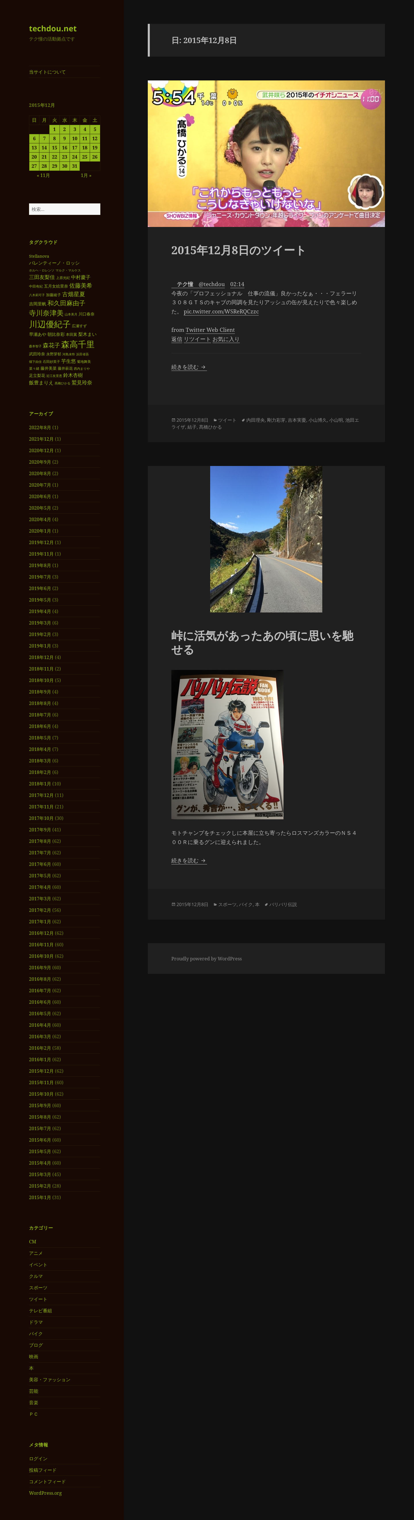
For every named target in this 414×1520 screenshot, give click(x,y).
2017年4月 (40, 887)
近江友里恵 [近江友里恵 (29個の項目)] (54, 375)
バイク (36, 1333)
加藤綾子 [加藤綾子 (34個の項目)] (53, 294)
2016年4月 (40, 1025)
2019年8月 (40, 565)
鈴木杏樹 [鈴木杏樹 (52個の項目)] (73, 375)
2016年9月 (40, 967)
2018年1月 (40, 784)
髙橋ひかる (210, 427)
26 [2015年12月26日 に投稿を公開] (94, 157)
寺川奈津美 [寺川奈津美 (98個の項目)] (46, 312)
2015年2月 (40, 1186)
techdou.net (53, 28)
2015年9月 (40, 1105)
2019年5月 (40, 600)
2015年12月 (41, 1071)
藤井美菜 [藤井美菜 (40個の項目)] (49, 368)
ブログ (36, 1345)
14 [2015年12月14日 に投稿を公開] (44, 148)
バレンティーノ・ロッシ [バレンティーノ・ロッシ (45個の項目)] (54, 263)
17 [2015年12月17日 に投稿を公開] (74, 148)
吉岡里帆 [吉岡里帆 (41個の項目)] (37, 304)
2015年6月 (40, 1140)
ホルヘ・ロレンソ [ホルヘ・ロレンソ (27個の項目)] (41, 270)
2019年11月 (41, 554)
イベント (38, 1264)
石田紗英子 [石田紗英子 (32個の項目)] (51, 361)
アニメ (36, 1253)
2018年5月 (40, 738)
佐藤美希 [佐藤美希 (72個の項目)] (80, 285)
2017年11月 (41, 807)
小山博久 (317, 420)
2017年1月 (40, 921)
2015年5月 (40, 1151)
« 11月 (43, 175)
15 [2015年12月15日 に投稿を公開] (54, 148)
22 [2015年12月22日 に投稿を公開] (54, 157)
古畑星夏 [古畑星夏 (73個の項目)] (73, 294)
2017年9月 (40, 830)
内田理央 (255, 420)
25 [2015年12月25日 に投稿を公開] (84, 157)
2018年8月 (40, 703)
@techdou (198, 284)
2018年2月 (40, 772)
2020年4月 (40, 519)
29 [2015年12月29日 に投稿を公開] (54, 166)
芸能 (33, 1391)
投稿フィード (43, 1470)
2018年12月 (41, 657)
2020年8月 (40, 473)
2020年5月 (40, 508)
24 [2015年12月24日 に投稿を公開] (74, 157)
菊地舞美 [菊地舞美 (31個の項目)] (84, 361)
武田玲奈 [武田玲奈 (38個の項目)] (37, 354)
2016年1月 (40, 1059)
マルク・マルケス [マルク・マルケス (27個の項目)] (68, 270)
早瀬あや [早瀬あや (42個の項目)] (37, 334)
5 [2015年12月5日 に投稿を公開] (95, 129)
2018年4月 (40, 749)
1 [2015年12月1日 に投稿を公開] (54, 129)
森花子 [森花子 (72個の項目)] (51, 345)
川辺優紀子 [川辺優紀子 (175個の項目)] (50, 324)
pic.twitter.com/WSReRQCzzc (221, 311)
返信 (176, 339)
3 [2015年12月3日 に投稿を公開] (75, 129)
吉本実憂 (297, 420)
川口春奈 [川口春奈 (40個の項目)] (86, 314)
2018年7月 (40, 715)
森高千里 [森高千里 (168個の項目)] (78, 344)
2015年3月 (40, 1174)
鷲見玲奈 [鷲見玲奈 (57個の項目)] (82, 382)
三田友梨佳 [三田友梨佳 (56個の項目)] (42, 276)
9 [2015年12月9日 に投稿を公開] (64, 138)
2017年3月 (40, 898)
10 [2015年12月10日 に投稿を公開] (74, 138)
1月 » (86, 175)
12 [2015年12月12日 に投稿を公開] (94, 138)
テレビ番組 (40, 1310)
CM (32, 1241)
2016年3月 (40, 1036)
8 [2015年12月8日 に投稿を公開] (54, 138)
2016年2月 (40, 1048)
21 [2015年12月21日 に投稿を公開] (44, 157)
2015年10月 (41, 1094)
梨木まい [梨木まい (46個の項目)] (87, 334)
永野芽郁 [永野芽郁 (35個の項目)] (53, 354)
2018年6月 (40, 726)
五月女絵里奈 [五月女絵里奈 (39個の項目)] (56, 286)
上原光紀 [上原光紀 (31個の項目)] (63, 277)
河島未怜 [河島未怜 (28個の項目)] (68, 354)
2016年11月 (41, 944)
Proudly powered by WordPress (206, 958)
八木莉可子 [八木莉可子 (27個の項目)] (37, 295)
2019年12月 (41, 542)
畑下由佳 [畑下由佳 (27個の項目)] (35, 362)
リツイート (197, 339)
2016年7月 (40, 990)
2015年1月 (40, 1197)
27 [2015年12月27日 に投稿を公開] (34, 166)
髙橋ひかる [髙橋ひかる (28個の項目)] (62, 383)
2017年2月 (40, 910)
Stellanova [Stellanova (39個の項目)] (39, 256)
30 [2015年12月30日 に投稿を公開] (64, 166)
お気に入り (226, 339)
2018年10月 (41, 680)
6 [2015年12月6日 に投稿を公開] (34, 138)
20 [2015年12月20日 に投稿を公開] (34, 157)
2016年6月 (40, 1002)
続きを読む (189, 367)
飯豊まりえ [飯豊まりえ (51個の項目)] (41, 382)
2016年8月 (40, 979)
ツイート (38, 1299)
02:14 (237, 284)
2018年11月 (41, 669)
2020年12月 (41, 450)
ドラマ (36, 1322)
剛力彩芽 (276, 420)
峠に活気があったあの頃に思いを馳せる (262, 642)
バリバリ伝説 (283, 904)
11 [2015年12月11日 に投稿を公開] (84, 138)
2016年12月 (41, 933)
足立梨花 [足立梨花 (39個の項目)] (37, 375)
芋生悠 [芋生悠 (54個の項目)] (68, 360)
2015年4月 (40, 1163)
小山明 (336, 420)
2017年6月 (40, 864)
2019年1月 (40, 646)
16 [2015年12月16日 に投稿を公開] (64, 148)
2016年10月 (41, 956)
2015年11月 (41, 1082)
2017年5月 (40, 875)
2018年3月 (40, 761)
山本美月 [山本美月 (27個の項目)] (71, 314)
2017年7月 (40, 852)
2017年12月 (41, 795)
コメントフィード (47, 1481)
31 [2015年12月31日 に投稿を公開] (74, 166)
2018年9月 (40, 692)
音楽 (33, 1402)
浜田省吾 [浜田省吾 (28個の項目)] (82, 354)
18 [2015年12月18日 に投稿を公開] (84, 148)
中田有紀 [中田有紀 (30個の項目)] (36, 286)
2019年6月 (40, 588)
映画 (33, 1356)
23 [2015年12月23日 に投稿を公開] (64, 157)
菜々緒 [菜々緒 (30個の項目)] (34, 368)
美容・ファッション (49, 1379)
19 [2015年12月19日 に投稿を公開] (94, 148)
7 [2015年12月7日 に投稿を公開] (44, 138)
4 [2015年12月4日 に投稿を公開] (85, 129)
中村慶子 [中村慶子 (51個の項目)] (81, 277)
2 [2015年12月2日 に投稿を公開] (64, 129)
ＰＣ (33, 1414)
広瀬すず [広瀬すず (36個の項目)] (79, 325)
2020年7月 (40, 485)
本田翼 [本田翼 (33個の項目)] (71, 334)
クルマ (36, 1276)
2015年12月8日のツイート (238, 249)
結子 (192, 427)
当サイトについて (47, 72)
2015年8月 (40, 1117)
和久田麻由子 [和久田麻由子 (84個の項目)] (66, 303)
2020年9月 (40, 462)
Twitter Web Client (210, 330)
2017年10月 (41, 818)
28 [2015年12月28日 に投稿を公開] (44, 166)
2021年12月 (41, 439)
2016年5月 (40, 1013)
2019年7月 (40, 577)
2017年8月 (40, 841)
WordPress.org (45, 1493)
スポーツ (38, 1287)
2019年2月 (40, 634)
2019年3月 (40, 623)
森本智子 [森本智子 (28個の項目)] (35, 346)
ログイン (38, 1458)
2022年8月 (40, 427)
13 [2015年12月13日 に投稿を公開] (34, 148)
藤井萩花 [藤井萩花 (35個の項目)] (65, 368)
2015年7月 (40, 1128)
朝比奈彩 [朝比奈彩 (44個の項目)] (56, 334)
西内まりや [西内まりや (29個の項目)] (82, 368)
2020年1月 (40, 531)
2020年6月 (40, 496)
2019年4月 (40, 611)
